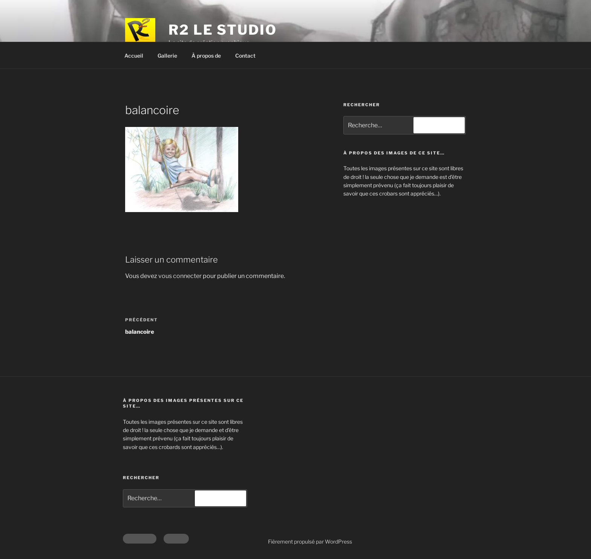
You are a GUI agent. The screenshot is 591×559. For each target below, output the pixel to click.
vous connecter (180, 276)
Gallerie (167, 55)
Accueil (133, 55)
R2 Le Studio (222, 29)
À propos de (206, 55)
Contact (245, 55)
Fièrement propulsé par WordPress (310, 541)
